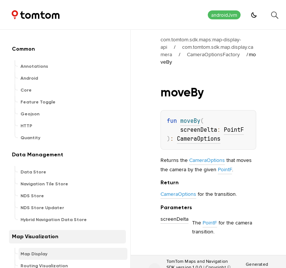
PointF (234, 130)
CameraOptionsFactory (213, 54)
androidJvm (224, 15)
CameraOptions (198, 139)
